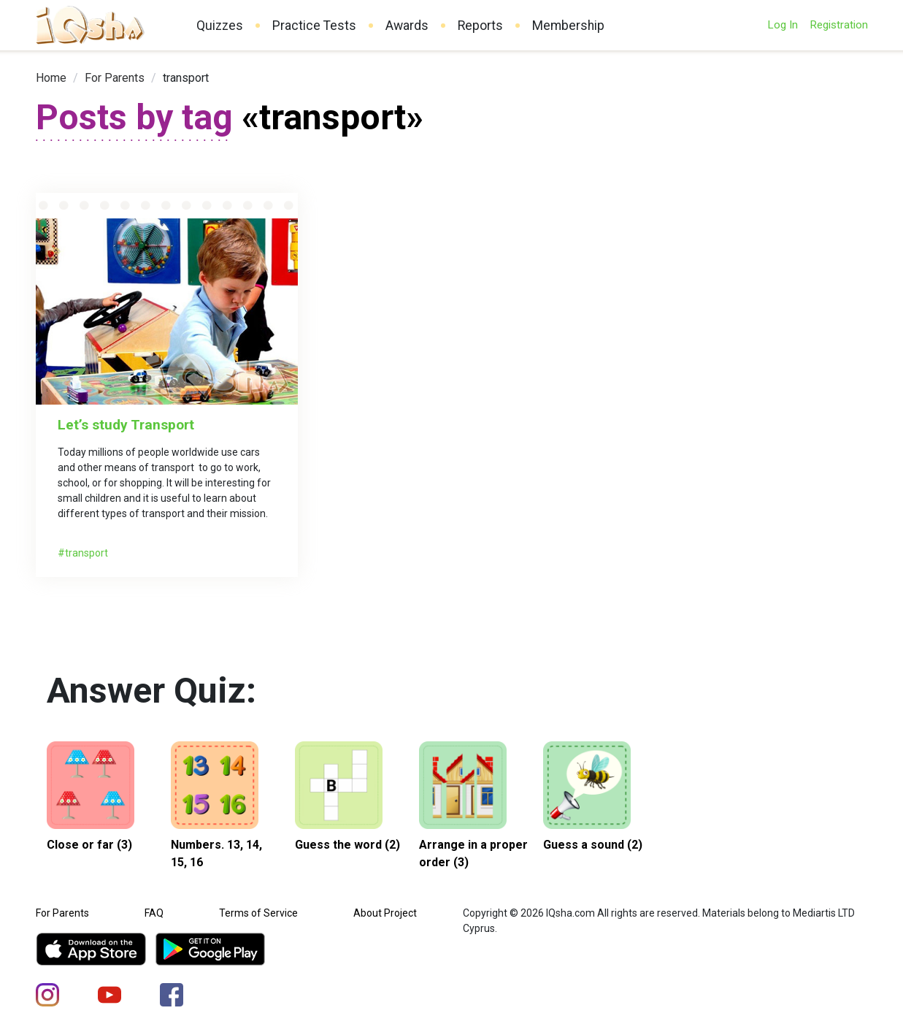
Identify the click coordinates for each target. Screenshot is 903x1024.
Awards (407, 25)
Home (51, 78)
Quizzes (219, 25)
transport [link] (186, 78)
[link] (51, 78)
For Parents (115, 78)
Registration (839, 24)
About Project (385, 913)
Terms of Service (258, 913)
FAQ (154, 913)
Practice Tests (314, 25)
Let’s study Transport (126, 424)
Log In (782, 24)
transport (86, 553)
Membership (568, 25)
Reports (480, 25)
